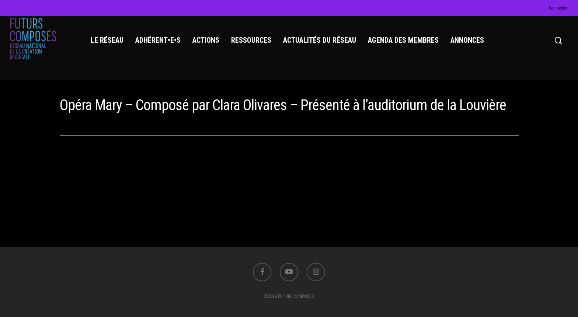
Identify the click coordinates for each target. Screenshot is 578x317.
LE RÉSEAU (109, 44)
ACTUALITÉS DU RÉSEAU (321, 44)
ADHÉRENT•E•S (159, 44)
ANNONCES (469, 44)
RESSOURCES (253, 44)
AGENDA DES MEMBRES (405, 44)
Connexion (558, 8)
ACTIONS (207, 44)
